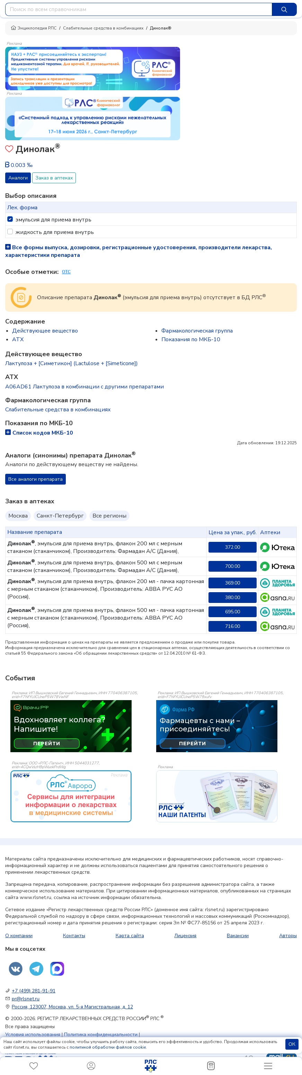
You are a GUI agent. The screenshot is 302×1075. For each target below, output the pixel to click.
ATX (18, 339)
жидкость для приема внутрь (55, 232)
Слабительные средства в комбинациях (103, 28)
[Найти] (284, 9)
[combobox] (138, 9)
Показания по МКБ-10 (190, 339)
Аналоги (18, 178)
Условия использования (32, 1034)
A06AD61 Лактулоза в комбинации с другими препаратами (84, 386)
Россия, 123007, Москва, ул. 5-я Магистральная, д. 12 (72, 1006)
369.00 (232, 583)
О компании (19, 935)
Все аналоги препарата (35, 479)
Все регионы (109, 516)
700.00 (232, 566)
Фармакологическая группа (197, 331)
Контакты (74, 935)
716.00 (232, 626)
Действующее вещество (45, 331)
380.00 (232, 597)
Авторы (288, 935)
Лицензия (185, 935)
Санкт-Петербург (60, 516)
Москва (18, 516)
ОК (291, 1044)
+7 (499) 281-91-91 (33, 991)
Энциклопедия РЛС (33, 28)
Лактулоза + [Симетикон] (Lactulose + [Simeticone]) (71, 363)
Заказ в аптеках (54, 178)
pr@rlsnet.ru (25, 999)
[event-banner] (71, 796)
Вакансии (238, 935)
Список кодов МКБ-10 (39, 433)
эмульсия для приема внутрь (53, 220)
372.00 (232, 547)
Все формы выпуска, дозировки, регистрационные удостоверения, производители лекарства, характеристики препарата (138, 251)
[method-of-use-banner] (92, 68)
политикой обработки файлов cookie (108, 1047)
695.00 (232, 611)
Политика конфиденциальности (100, 1034)
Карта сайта (130, 935)
